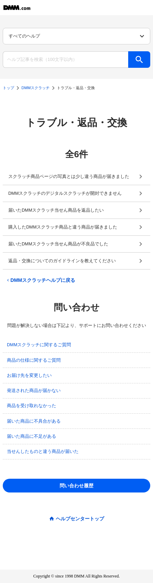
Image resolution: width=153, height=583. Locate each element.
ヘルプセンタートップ (80, 518)
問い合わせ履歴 (76, 485)
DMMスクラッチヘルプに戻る (40, 280)
